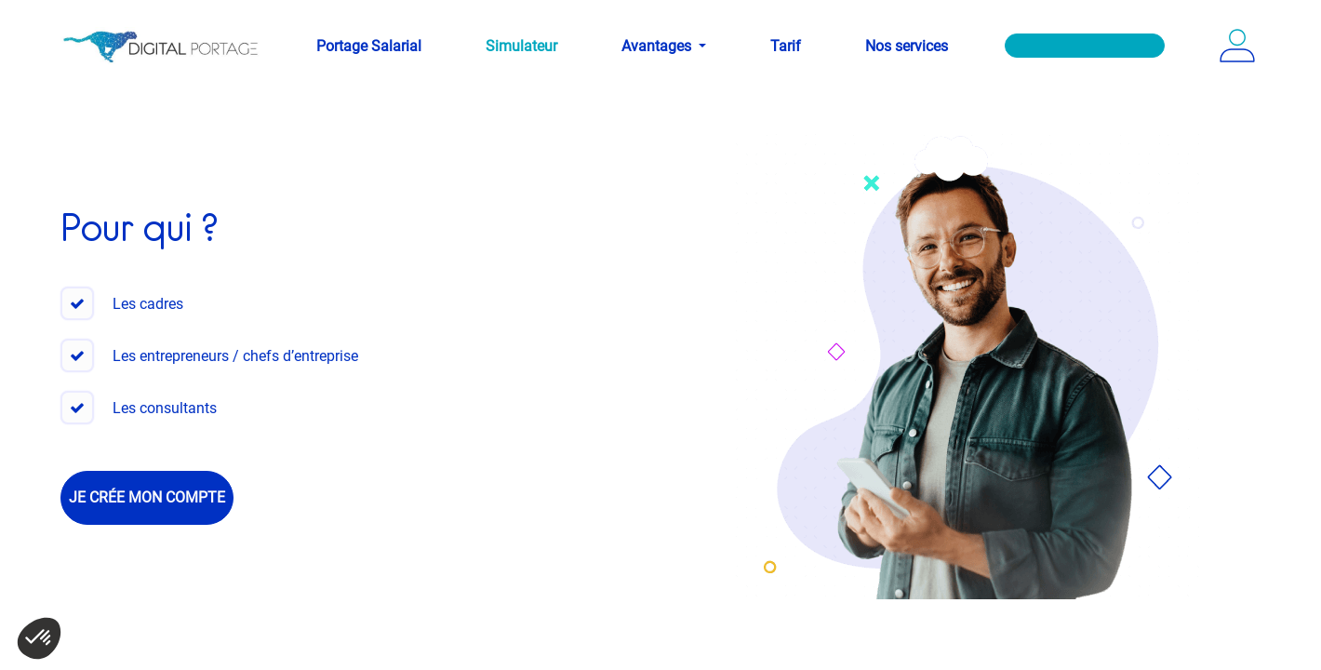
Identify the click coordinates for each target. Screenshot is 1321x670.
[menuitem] (369, 46)
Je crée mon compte (147, 497)
